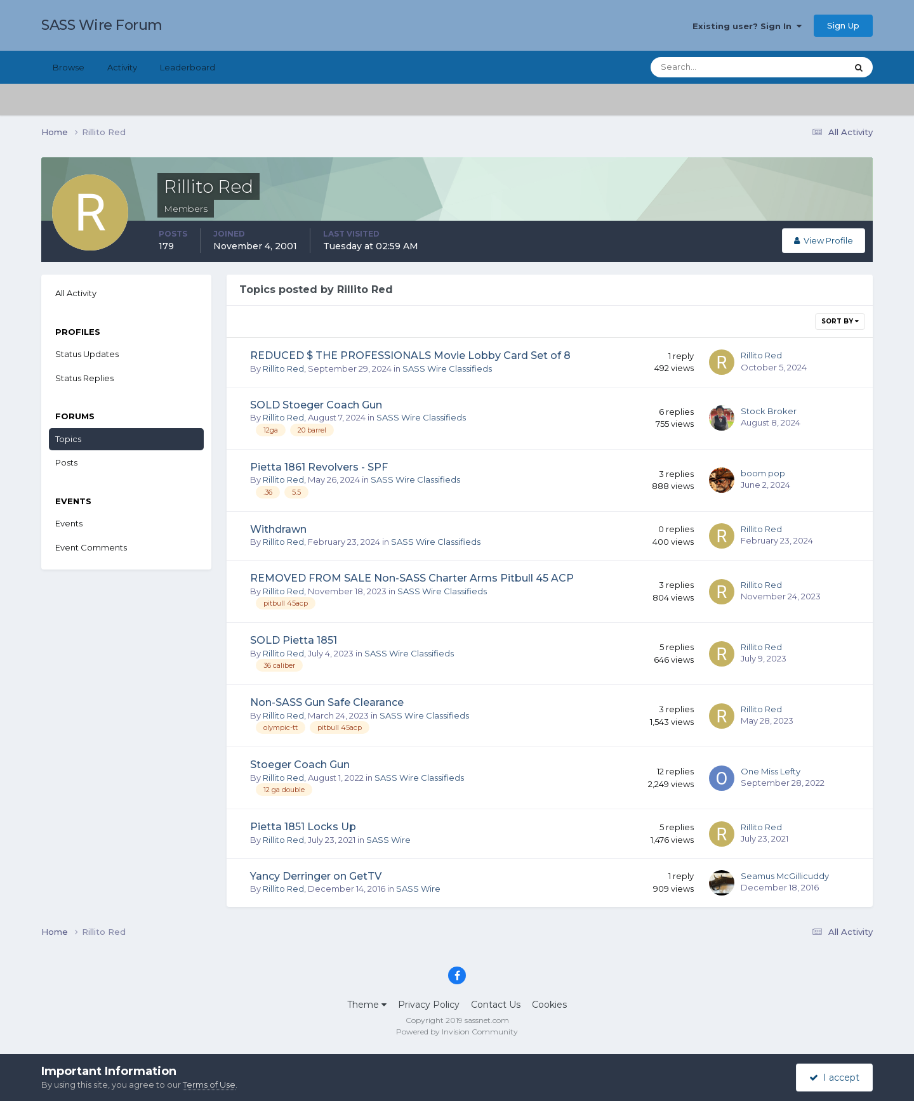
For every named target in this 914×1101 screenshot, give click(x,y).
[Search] (708, 67)
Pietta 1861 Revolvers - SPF (319, 467)
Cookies (549, 1004)
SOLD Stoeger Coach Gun (316, 405)
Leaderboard (187, 67)
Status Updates (87, 354)
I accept (834, 1077)
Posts (66, 462)
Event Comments (91, 547)
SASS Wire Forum (101, 25)
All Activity (75, 293)
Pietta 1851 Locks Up (303, 827)
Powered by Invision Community (457, 1031)
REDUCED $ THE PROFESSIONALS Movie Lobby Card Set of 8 (410, 355)
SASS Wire (388, 840)
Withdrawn (278, 529)
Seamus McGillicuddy (785, 876)
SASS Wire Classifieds (447, 368)
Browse (68, 67)
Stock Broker (769, 411)
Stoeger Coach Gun (300, 765)
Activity (122, 67)
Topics (68, 439)
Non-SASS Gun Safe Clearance (327, 702)
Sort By (840, 321)
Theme (367, 1004)
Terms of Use (209, 1084)
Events (69, 523)
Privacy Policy (429, 1004)
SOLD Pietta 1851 (293, 640)
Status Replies (84, 378)
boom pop (763, 473)
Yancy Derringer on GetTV (315, 876)
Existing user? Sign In (747, 26)
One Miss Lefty (770, 771)
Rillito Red (283, 368)
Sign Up (843, 25)
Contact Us (495, 1004)
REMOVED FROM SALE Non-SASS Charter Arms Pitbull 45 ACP (412, 578)
